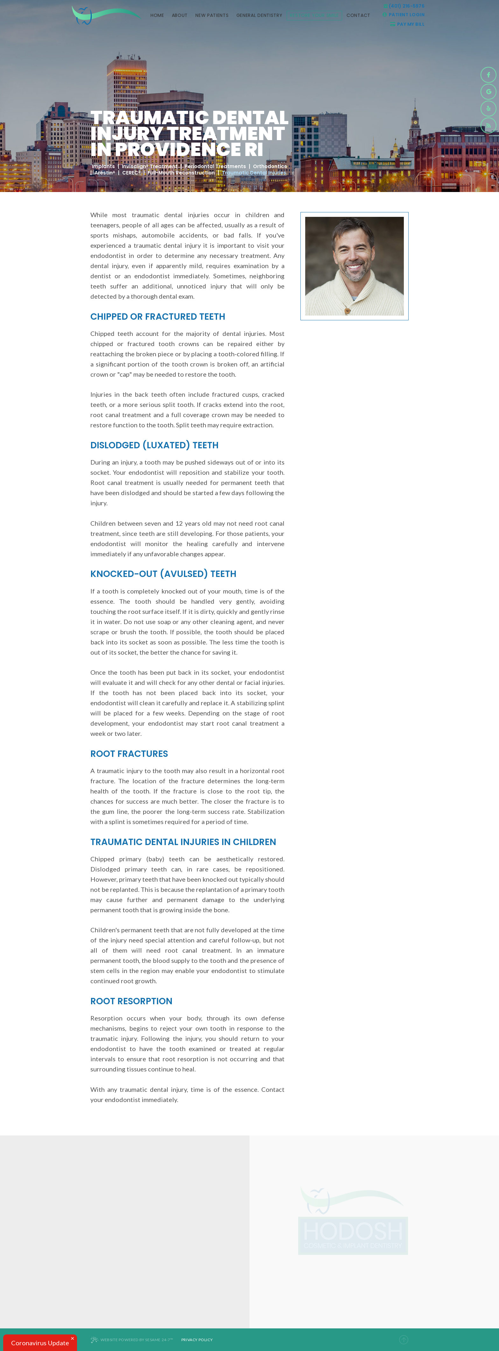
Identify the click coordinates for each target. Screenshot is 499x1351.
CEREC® (131, 172)
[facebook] (488, 75)
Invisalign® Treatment (150, 166)
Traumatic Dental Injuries (254, 172)
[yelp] (488, 109)
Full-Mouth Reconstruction (181, 172)
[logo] (106, 15)
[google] (488, 92)
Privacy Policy (197, 1339)
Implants (103, 166)
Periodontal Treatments (215, 166)
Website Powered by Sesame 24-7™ (131, 1339)
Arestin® (105, 172)
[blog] (488, 125)
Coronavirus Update (40, 1343)
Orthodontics (270, 166)
